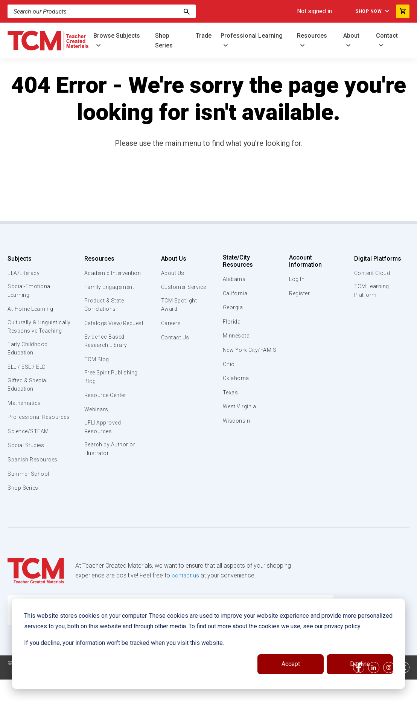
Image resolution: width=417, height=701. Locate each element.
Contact (387, 35)
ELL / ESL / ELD (29, 379)
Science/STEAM (30, 452)
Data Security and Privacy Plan (49, 693)
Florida (232, 321)
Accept (291, 663)
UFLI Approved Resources (103, 430)
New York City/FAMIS (237, 354)
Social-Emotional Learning (30, 291)
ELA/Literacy (25, 273)
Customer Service (183, 287)
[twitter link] (403, 689)
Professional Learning (252, 35)
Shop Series (164, 40)
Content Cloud (371, 273)
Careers (170, 324)
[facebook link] (358, 689)
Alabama (234, 279)
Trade (204, 35)
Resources (312, 35)
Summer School (30, 495)
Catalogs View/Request (115, 324)
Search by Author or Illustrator (110, 453)
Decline (360, 663)
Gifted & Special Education (30, 397)
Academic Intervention (114, 273)
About (351, 35)
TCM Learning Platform (371, 291)
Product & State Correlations (105, 305)
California (235, 293)
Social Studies (27, 467)
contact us (186, 596)
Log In (296, 279)
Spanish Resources (34, 481)
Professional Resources (24, 434)
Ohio (229, 373)
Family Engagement (109, 287)
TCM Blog (96, 361)
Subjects (20, 258)
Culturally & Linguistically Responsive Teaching (37, 333)
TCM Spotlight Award (178, 305)
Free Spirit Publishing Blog (112, 379)
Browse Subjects (116, 35)
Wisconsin (237, 429)
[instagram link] (388, 689)
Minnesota (237, 335)
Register (299, 293)
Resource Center (106, 398)
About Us (171, 258)
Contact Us (174, 338)
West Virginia (240, 415)
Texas (231, 401)
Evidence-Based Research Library (106, 342)
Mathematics (25, 415)
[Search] (187, 11)
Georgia (233, 307)
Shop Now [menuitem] (364, 11)
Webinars (95, 412)
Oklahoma (236, 386)
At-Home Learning (32, 310)
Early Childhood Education (28, 360)
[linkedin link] (373, 689)
